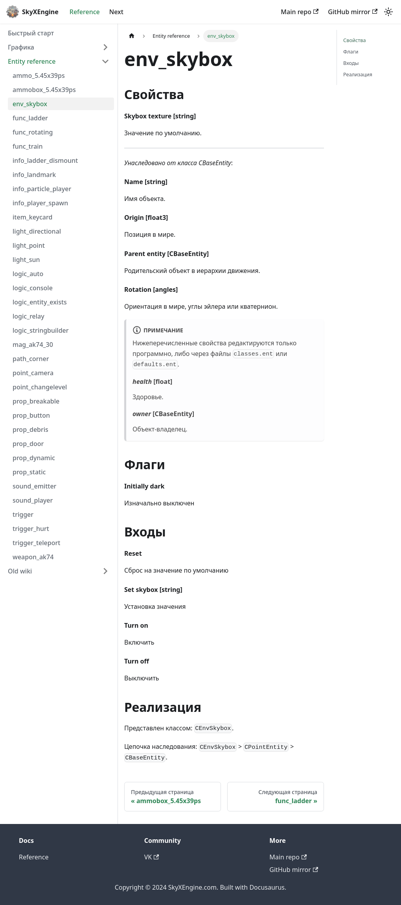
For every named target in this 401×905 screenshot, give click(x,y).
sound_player (33, 500)
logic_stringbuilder (41, 330)
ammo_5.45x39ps (39, 75)
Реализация (357, 74)
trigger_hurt (31, 528)
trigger (23, 514)
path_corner (31, 358)
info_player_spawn (40, 203)
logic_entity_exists (40, 302)
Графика (21, 47)
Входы (351, 62)
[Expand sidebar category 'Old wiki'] (105, 571)
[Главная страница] (131, 36)
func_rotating (33, 132)
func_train (28, 146)
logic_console (33, 288)
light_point (29, 245)
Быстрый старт (31, 33)
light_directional (37, 231)
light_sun (26, 259)
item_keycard (32, 217)
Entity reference (31, 61)
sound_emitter (34, 486)
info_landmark (34, 174)
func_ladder (30, 118)
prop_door (28, 443)
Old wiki (20, 571)
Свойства (354, 40)
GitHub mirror (352, 11)
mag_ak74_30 (33, 344)
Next (116, 11)
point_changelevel (40, 387)
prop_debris (30, 429)
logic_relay (28, 316)
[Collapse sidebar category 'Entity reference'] (105, 61)
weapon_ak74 (33, 557)
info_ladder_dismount (45, 160)
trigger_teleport (36, 542)
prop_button (31, 415)
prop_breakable (36, 401)
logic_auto (28, 273)
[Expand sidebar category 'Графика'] (105, 47)
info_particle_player (42, 188)
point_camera (33, 373)
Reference (85, 11)
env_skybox (30, 104)
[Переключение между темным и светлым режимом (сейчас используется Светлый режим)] (388, 12)
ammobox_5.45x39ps (44, 89)
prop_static (29, 472)
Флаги (350, 51)
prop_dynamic (34, 457)
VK (151, 857)
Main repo (299, 11)
